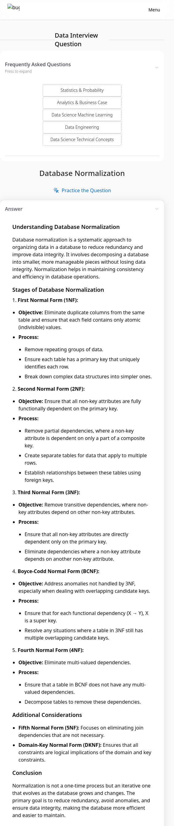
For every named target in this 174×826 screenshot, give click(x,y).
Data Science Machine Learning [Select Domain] (82, 95)
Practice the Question (82, 170)
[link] (82, 170)
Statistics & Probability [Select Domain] (82, 70)
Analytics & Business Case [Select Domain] (82, 82)
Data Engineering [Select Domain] (82, 107)
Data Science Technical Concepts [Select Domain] (82, 119)
